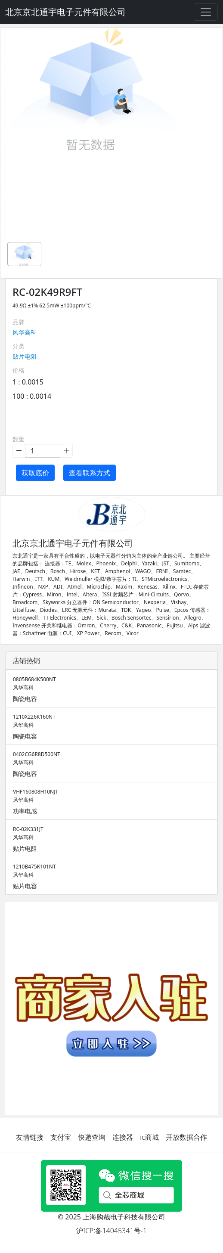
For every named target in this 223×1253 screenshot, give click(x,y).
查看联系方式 (89, 473)
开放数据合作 (186, 1137)
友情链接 (29, 1137)
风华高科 (24, 332)
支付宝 (60, 1137)
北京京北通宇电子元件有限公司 (65, 12)
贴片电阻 (24, 356)
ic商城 (149, 1137)
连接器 (122, 1137)
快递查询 (91, 1137)
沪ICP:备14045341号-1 (111, 1230)
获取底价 (35, 473)
